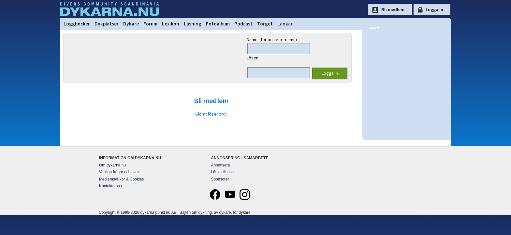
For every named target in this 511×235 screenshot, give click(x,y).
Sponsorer (220, 179)
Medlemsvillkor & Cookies (121, 179)
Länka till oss (222, 172)
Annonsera (220, 165)
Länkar (285, 24)
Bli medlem (211, 100)
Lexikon (170, 24)
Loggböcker (77, 24)
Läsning (192, 24)
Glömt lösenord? (211, 114)
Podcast (243, 24)
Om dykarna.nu (112, 165)
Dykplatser (107, 24)
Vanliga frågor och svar (119, 172)
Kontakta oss (110, 186)
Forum (150, 24)
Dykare (131, 24)
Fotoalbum (218, 24)
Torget (265, 24)
